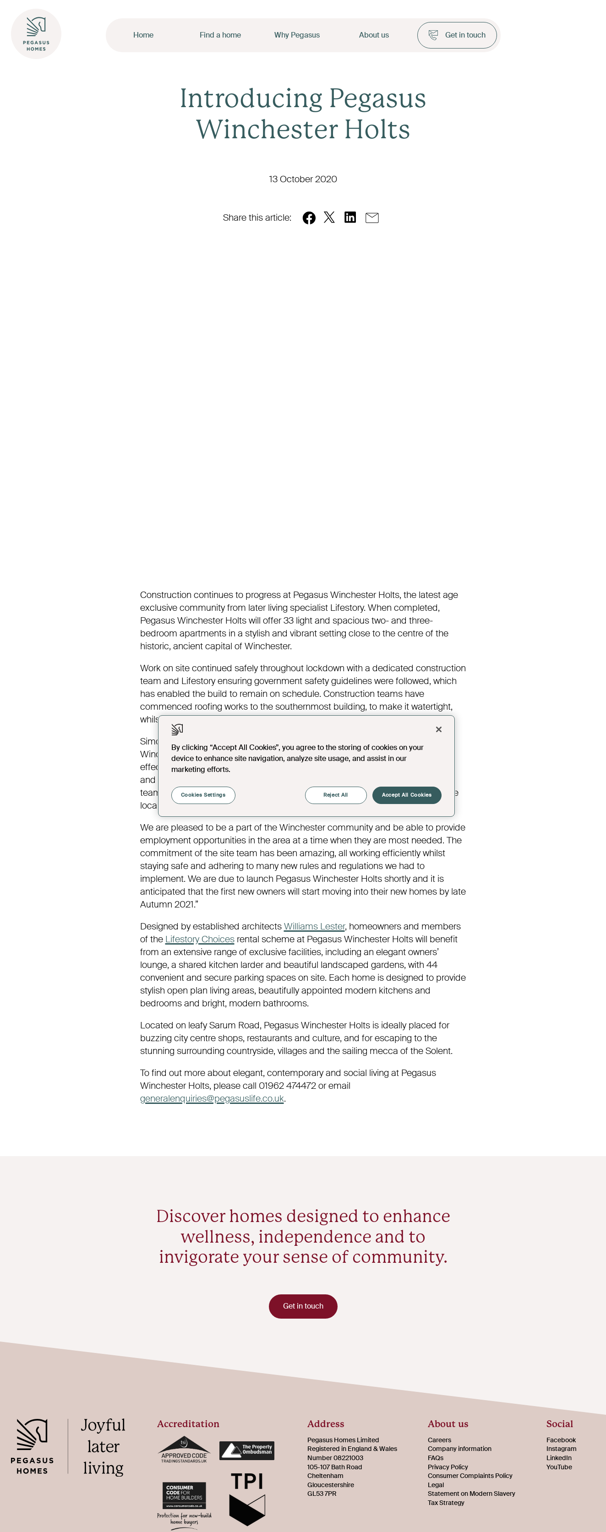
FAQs (435, 1459)
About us (374, 35)
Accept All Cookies (406, 795)
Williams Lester (314, 926)
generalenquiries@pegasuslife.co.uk (212, 1098)
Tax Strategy (446, 1504)
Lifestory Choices (200, 939)
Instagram (561, 1450)
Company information (459, 1450)
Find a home (220, 35)
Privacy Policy (448, 1468)
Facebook (561, 1441)
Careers (439, 1441)
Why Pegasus (297, 35)
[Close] (439, 729)
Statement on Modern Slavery (471, 1495)
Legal (436, 1486)
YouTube (559, 1468)
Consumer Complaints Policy (470, 1477)
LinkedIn (559, 1459)
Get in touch (457, 35)
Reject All (335, 795)
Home (143, 35)
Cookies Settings (203, 795)
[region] (306, 766)
